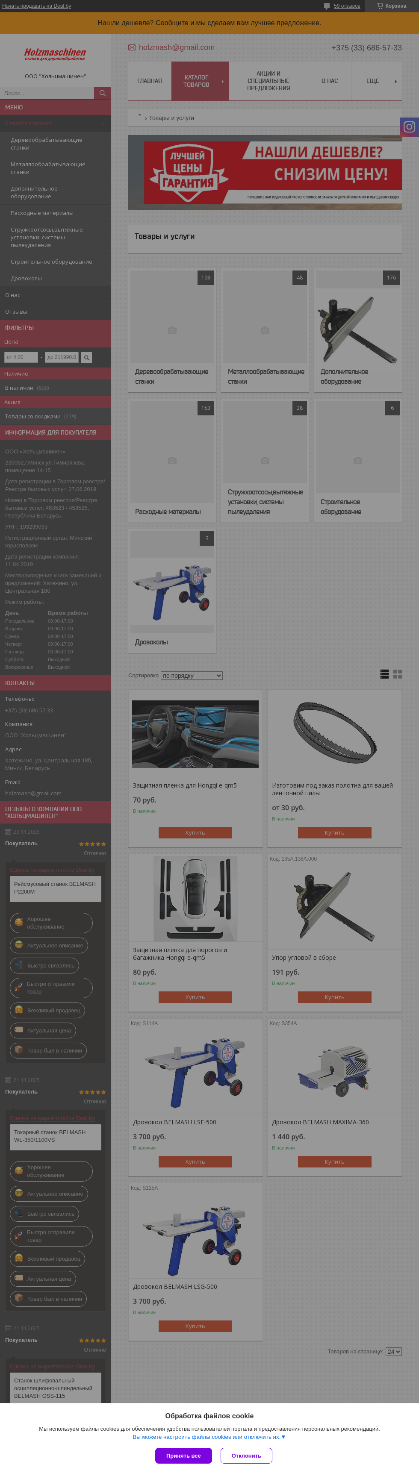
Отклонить (246, 1456)
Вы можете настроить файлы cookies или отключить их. (206, 1437)
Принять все (183, 1456)
